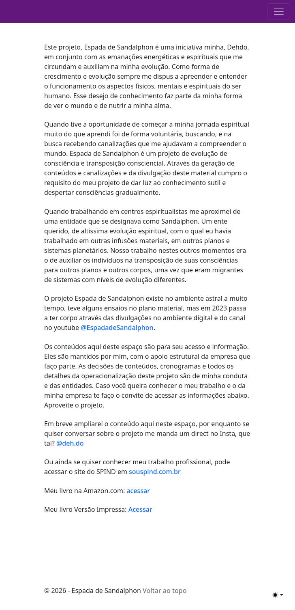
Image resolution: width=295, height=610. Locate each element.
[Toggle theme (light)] (278, 595)
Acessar (140, 509)
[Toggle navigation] (278, 11)
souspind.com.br (155, 471)
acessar (137, 490)
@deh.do (70, 443)
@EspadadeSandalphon (117, 327)
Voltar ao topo (165, 590)
